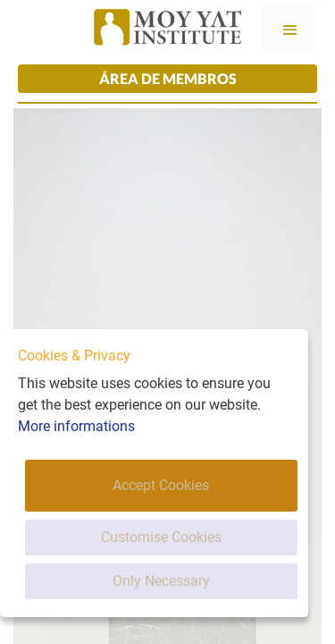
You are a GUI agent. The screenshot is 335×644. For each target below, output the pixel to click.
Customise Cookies (161, 537)
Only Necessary (161, 580)
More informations (76, 426)
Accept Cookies (161, 485)
